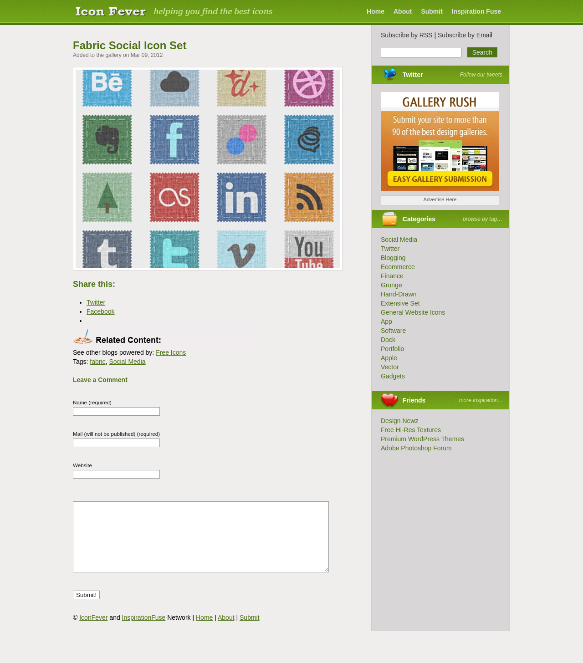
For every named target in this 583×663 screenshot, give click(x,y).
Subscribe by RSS (407, 35)
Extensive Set (400, 303)
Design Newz (399, 420)
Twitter (413, 74)
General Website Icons (413, 312)
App (386, 321)
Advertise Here (440, 199)
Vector (390, 367)
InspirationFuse (144, 631)
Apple (389, 358)
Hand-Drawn (399, 294)
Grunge (391, 285)
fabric (97, 361)
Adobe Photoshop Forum (416, 448)
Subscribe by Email (465, 35)
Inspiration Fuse (476, 11)
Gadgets (393, 376)
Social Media (127, 361)
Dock (388, 339)
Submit (431, 11)
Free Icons (171, 352)
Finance (392, 276)
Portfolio (392, 348)
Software (393, 330)
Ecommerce (398, 266)
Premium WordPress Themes (422, 439)
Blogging (393, 257)
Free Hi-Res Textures (411, 430)
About (403, 11)
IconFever (93, 631)
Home (375, 11)
